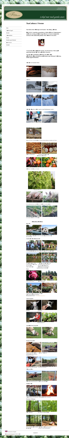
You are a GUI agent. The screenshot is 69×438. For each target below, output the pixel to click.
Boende (7, 32)
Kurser (7, 37)
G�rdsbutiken (9, 35)
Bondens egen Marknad (11, 40)
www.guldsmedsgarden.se (40, 295)
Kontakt (8, 45)
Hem (7, 28)
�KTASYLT (9, 42)
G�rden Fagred (9, 30)
